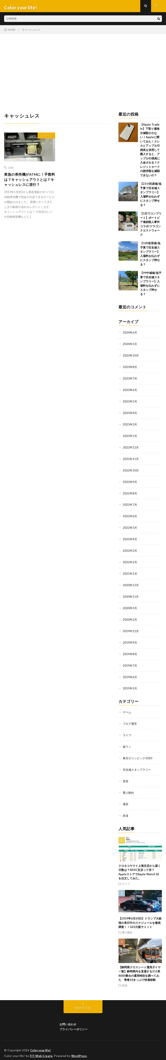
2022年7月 (130, 505)
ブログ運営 (130, 720)
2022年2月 (130, 561)
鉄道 (126, 810)
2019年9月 (130, 640)
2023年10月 (131, 358)
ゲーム (127, 709)
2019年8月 (130, 651)
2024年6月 (130, 335)
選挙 (126, 799)
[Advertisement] (83, 69)
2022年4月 (130, 538)
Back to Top (83, 1002)
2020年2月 (130, 617)
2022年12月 (131, 448)
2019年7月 (130, 662)
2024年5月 (130, 347)
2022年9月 (130, 482)
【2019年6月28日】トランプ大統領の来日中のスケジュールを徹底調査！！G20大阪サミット (139, 917)
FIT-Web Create (41, 1050)
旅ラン (127, 742)
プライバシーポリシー (73, 1023)
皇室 (126, 776)
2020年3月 (130, 606)
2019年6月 (130, 674)
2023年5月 (130, 403)
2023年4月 (130, 414)
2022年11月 (131, 459)
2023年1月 (130, 437)
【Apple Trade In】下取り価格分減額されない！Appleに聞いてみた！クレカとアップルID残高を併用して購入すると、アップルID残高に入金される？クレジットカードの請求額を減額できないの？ (150, 153)
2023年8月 (130, 369)
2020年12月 (131, 584)
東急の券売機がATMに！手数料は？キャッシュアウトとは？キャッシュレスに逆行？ (28, 186)
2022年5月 (130, 527)
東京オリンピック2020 (138, 754)
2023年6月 (130, 392)
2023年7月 (130, 381)
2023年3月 (130, 426)
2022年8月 (130, 493)
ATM (10, 170)
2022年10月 (131, 471)
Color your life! (41, 1045)
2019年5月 (130, 685)
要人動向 (129, 788)
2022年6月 (130, 516)
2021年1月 (130, 572)
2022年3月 (130, 550)
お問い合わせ (67, 1019)
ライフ (46, 139)
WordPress (80, 1050)
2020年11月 (131, 595)
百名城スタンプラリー (138, 765)
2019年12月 (131, 629)
